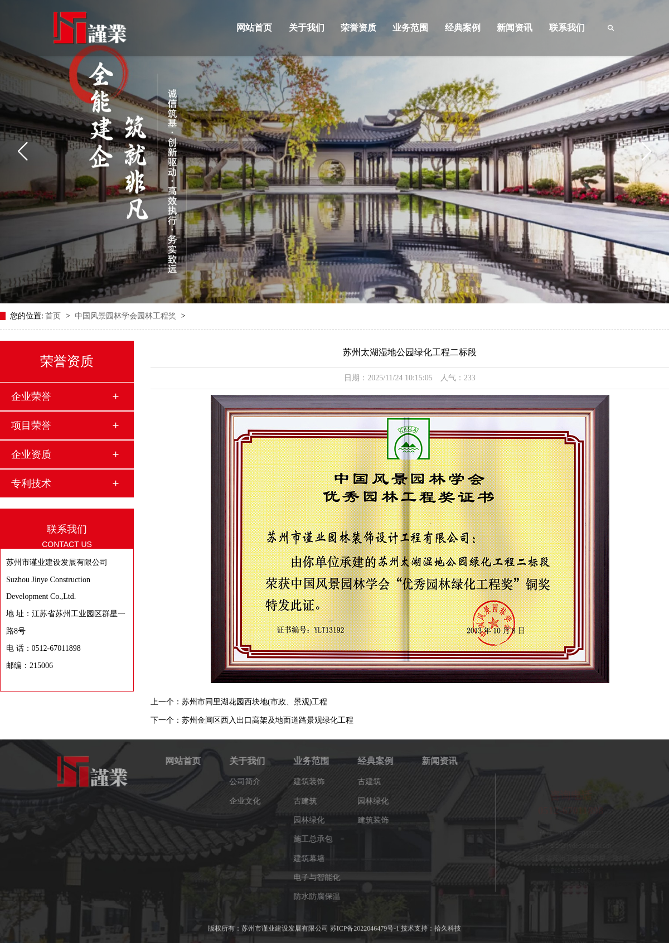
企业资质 (31, 454)
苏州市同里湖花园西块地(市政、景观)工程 (254, 702)
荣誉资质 (358, 27)
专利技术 (31, 483)
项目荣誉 (31, 425)
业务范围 (410, 27)
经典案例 (463, 27)
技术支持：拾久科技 (431, 925)
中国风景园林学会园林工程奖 (126, 316)
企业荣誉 (31, 396)
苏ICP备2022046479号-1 (365, 925)
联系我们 (567, 27)
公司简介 (249, 781)
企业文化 (249, 801)
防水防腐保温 (321, 896)
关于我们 (306, 27)
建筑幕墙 (313, 858)
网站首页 (254, 27)
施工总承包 (317, 839)
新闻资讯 (514, 27)
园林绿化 (313, 820)
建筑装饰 (313, 781)
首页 (54, 316)
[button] (22, 151)
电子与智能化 (321, 877)
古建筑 (309, 801)
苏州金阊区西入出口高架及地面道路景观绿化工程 (267, 720)
